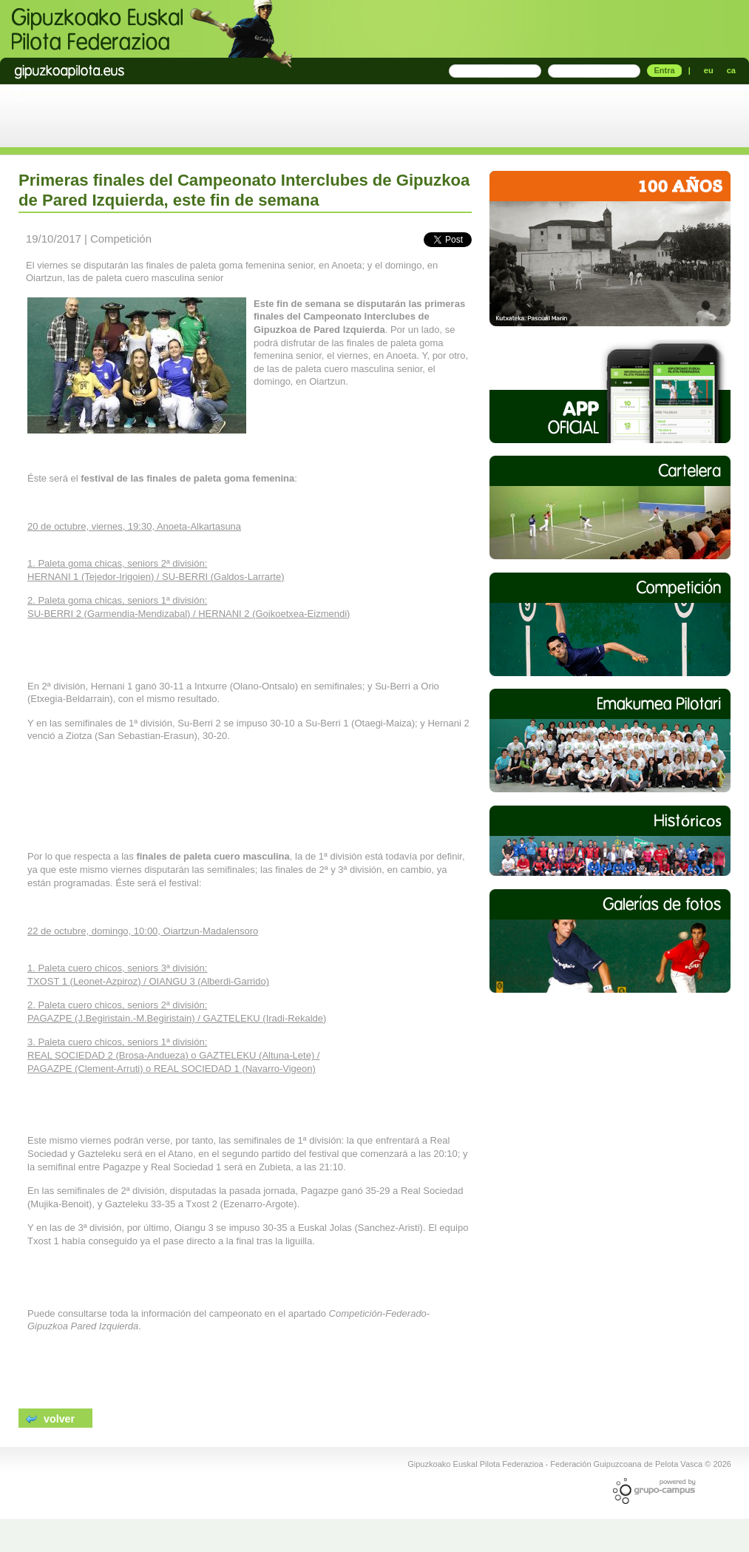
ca (731, 70)
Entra (664, 70)
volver (50, 1418)
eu (709, 70)
